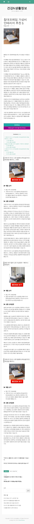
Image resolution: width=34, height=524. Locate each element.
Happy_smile (6, 25)
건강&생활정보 (17, 8)
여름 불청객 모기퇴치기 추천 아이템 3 (13, 477)
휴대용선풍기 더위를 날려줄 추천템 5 (13, 481)
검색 (5, 488)
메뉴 (7, 2)
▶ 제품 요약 (9, 140)
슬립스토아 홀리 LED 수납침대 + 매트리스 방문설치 (17, 144)
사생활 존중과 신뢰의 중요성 (11, 508)
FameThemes (22, 520)
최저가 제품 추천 (13, 471)
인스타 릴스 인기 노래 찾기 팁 (11, 498)
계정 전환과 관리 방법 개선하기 (11, 503)
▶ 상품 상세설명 (10, 142)
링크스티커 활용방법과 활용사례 (12, 500)
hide (19, 134)
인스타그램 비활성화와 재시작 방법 (12, 505)
